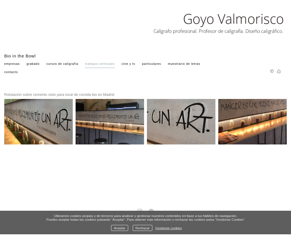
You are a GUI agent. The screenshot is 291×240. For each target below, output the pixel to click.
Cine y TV (128, 63)
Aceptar (119, 228)
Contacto (11, 72)
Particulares (151, 63)
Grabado (33, 63)
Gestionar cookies (168, 228)
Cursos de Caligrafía (62, 63)
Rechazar (143, 228)
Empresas (12, 63)
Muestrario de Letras (184, 63)
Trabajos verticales (100, 63)
